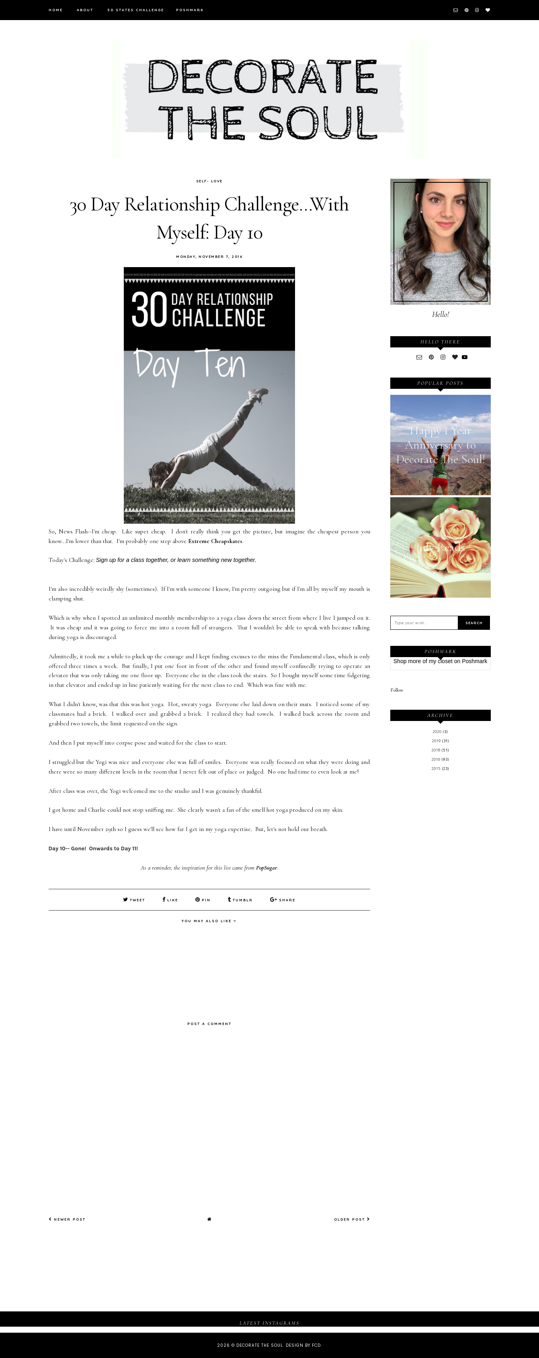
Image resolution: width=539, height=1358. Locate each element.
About (85, 10)
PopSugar (266, 867)
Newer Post (67, 1219)
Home (56, 10)
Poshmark (190, 10)
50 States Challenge (135, 10)
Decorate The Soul (259, 1345)
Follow (397, 690)
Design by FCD (303, 1345)
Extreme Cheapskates (215, 541)
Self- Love (209, 181)
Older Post (352, 1219)
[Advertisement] (440, 909)
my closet (441, 661)
